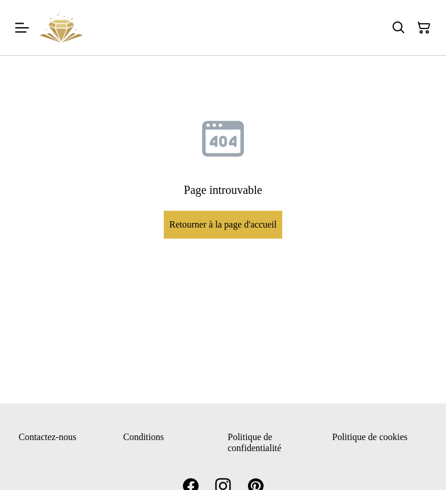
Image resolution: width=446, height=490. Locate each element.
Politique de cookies (370, 437)
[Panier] (424, 28)
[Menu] (22, 27)
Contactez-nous (48, 437)
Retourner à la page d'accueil (222, 224)
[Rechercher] (398, 28)
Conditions (143, 437)
